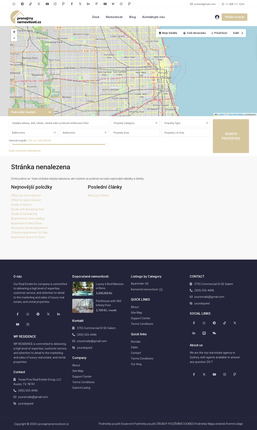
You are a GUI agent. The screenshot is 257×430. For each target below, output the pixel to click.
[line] (204, 333)
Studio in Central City (24, 214)
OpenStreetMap (236, 114)
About (76, 365)
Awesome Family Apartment (29, 228)
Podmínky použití (109, 423)
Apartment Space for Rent (28, 237)
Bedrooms (69, 132)
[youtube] (47, 4)
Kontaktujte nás (153, 17)
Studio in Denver (21, 204)
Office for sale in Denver (26, 200)
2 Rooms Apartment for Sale (29, 232)
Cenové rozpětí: (18, 140)
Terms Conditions (83, 382)
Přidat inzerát (234, 17)
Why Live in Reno (98, 195)
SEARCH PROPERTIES (231, 136)
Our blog (136, 364)
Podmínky (201, 423)
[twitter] (39, 4)
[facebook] (72, 4)
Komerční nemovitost (144, 289)
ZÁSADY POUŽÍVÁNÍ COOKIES (175, 423)
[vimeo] (113, 4)
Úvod (95, 17)
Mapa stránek (216, 423)
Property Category (124, 123)
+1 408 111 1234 (234, 4)
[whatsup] (14, 4)
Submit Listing (81, 387)
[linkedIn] (88, 4)
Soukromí (127, 423)
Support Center (82, 376)
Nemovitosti (114, 17)
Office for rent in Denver (26, 195)
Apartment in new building (27, 218)
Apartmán (137, 283)
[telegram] (22, 4)
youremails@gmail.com (33, 397)
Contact (136, 352)
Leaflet (219, 114)
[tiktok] (30, 4)
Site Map (78, 371)
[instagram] (55, 4)
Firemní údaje (234, 423)
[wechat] (214, 333)
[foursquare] (63, 4)
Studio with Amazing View (27, 209)
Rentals (136, 341)
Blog (132, 17)
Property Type (172, 123)
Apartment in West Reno (26, 223)
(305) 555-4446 (28, 390)
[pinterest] (96, 4)
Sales (134, 347)
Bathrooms (18, 132)
